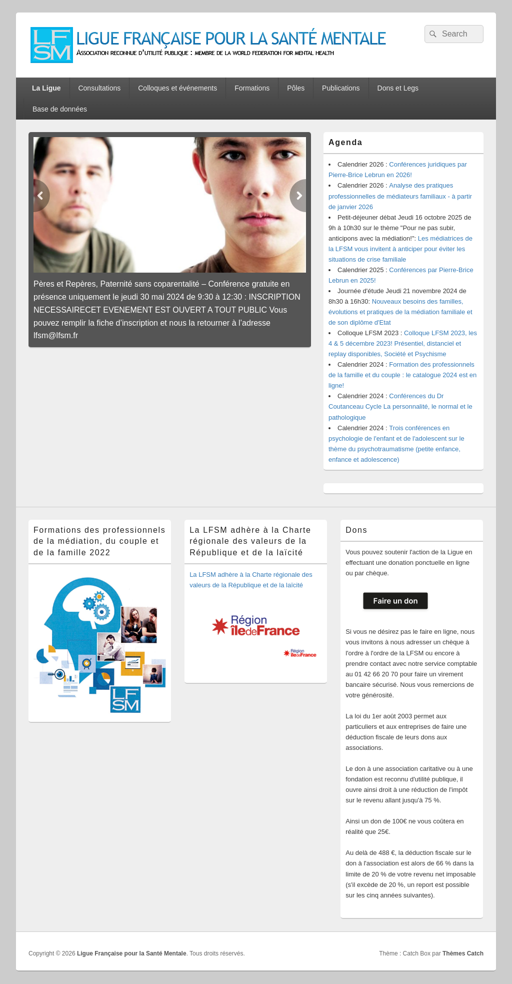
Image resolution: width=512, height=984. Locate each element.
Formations (252, 88)
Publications (341, 88)
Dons (357, 530)
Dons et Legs (398, 88)
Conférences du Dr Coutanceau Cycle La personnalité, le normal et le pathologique (400, 406)
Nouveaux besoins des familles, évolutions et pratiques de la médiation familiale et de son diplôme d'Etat (400, 312)
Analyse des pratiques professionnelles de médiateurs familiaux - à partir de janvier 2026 (400, 196)
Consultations (99, 88)
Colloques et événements (177, 88)
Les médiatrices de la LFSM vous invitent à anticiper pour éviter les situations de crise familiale (400, 249)
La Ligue (46, 88)
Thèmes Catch (463, 953)
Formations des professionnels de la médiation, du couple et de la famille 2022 (100, 541)
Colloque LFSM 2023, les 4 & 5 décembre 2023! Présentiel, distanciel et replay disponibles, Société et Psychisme (402, 343)
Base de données (59, 109)
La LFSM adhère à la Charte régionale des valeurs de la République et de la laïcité (251, 541)
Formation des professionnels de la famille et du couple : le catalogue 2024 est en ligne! (402, 375)
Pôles (295, 88)
